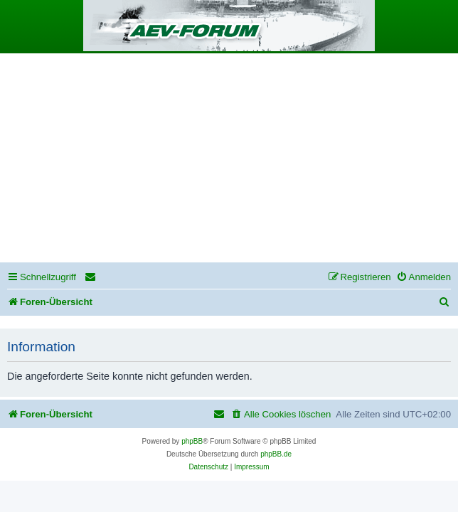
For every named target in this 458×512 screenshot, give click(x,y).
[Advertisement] (229, 160)
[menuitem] (91, 277)
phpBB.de (276, 454)
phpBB (192, 441)
